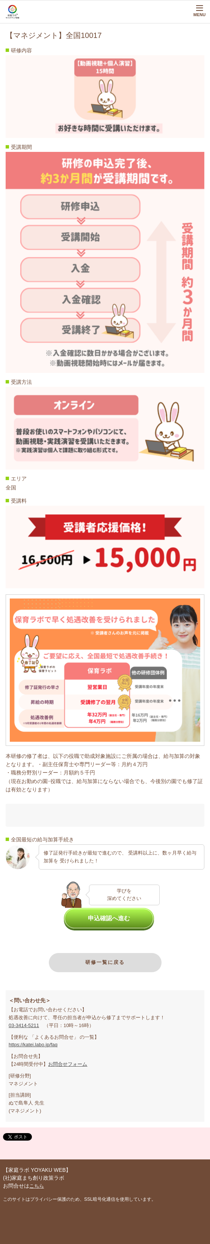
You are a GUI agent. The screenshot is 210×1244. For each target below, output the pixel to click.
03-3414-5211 (24, 1025)
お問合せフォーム (67, 1064)
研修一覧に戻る (105, 962)
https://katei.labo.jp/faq (33, 1044)
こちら (36, 1186)
